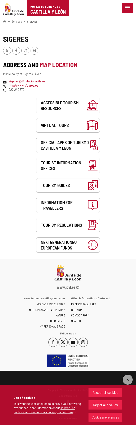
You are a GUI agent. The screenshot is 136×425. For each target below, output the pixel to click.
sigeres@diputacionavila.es (27, 81)
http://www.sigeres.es (23, 85)
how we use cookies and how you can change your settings (44, 410)
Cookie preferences (105, 417)
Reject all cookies (105, 404)
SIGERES (32, 21)
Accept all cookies (105, 392)
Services (17, 21)
